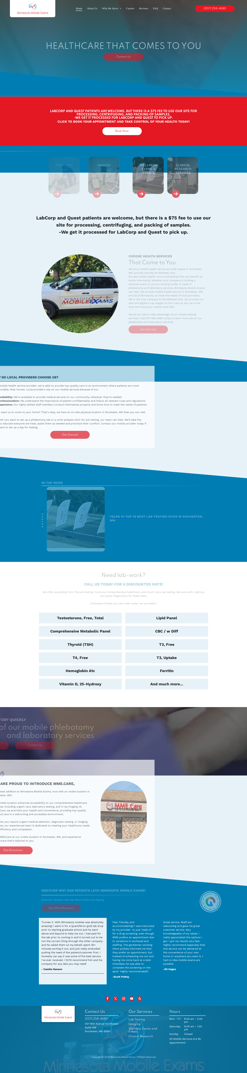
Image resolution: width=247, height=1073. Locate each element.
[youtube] (131, 999)
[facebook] (107, 999)
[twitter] (115, 999)
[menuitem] (79, 8)
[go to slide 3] (42, 516)
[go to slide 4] (42, 519)
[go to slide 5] (42, 521)
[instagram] (123, 999)
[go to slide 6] (42, 524)
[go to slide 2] (42, 514)
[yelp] (139, 999)
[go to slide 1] (42, 511)
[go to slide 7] (42, 526)
